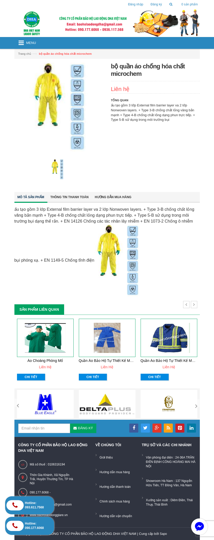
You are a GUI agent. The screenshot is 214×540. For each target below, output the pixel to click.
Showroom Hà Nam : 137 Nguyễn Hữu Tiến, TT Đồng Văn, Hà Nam (169, 483)
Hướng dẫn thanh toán (115, 487)
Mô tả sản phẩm (31, 197)
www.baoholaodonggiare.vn (49, 515)
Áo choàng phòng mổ (45, 361)
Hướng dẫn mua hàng (113, 197)
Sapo (163, 534)
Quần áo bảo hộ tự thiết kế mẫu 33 (109, 361)
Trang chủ (24, 53)
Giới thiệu (106, 457)
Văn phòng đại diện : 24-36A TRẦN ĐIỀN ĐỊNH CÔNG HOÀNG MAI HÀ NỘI (170, 462)
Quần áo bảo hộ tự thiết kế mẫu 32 (171, 361)
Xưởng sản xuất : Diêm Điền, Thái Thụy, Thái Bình (169, 502)
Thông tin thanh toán (69, 197)
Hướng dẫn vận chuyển (116, 516)
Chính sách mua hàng (115, 501)
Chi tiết (31, 377)
